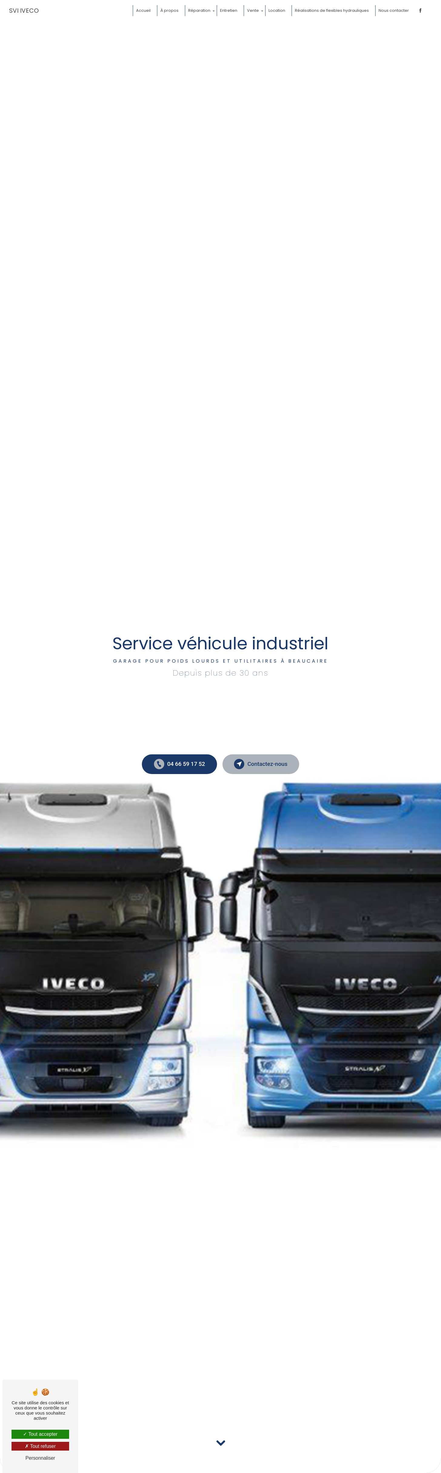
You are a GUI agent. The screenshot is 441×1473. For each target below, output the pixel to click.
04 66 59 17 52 (178, 764)
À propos (169, 10)
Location (276, 10)
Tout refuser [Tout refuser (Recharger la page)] (40, 1446)
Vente (253, 10)
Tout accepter (40, 1434)
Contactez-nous (262, 764)
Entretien (228, 10)
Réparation (199, 10)
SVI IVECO (24, 10)
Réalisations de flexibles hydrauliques (332, 10)
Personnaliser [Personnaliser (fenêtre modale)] (40, 1458)
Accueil (143, 10)
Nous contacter (393, 10)
